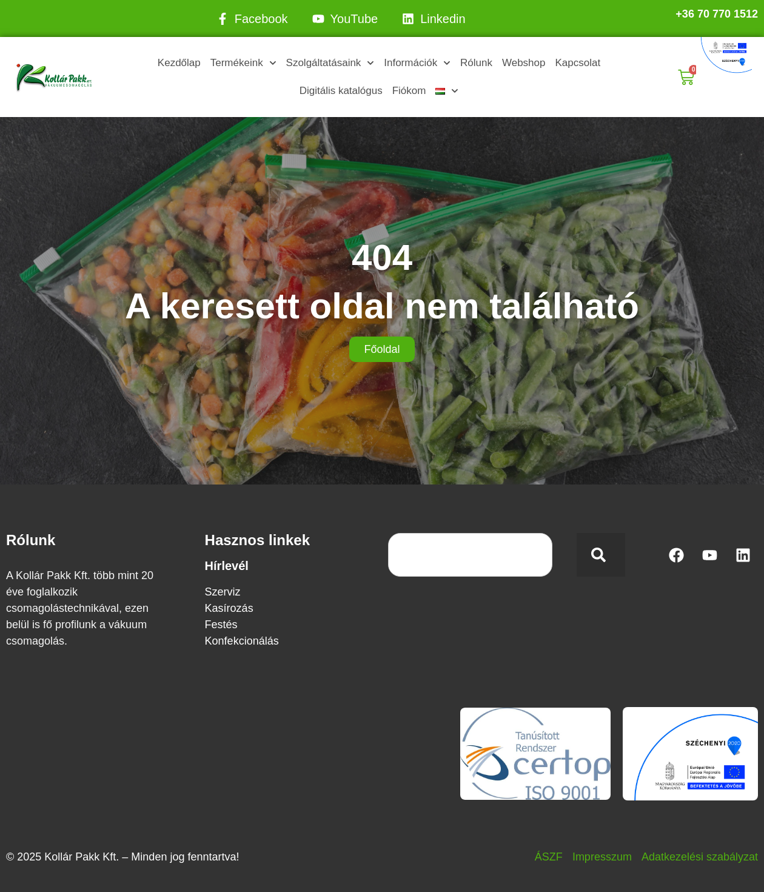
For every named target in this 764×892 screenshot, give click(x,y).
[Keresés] (601, 555)
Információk (417, 63)
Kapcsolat (577, 63)
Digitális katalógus (341, 90)
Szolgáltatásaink (330, 63)
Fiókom (409, 90)
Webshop (524, 63)
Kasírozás (229, 608)
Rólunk (476, 63)
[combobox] (470, 555)
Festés (221, 625)
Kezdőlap (179, 63)
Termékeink (243, 63)
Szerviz (223, 592)
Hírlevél (227, 565)
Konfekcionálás (242, 641)
